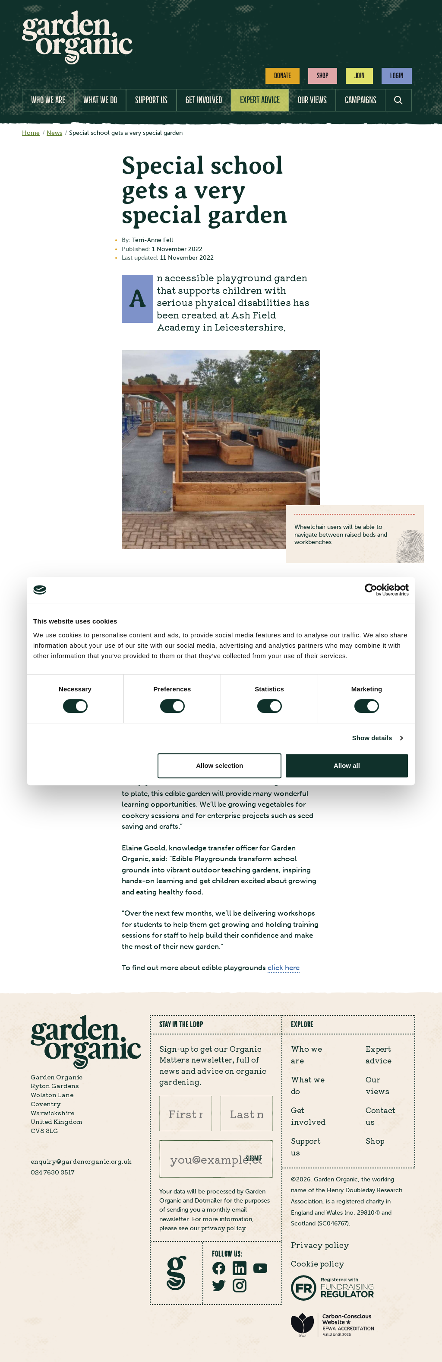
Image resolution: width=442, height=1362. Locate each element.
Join (359, 75)
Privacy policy (320, 1244)
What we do (100, 100)
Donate (282, 75)
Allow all (347, 765)
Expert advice (260, 100)
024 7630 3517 (53, 1172)
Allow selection (219, 765)
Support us (151, 100)
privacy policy (223, 1227)
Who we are (48, 100)
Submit (254, 1158)
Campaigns (360, 100)
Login (396, 75)
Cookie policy (317, 1263)
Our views (312, 100)
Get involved (204, 100)
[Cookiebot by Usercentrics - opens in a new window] (371, 589)
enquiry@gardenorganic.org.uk (81, 1161)
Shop (322, 75)
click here (284, 967)
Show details (372, 737)
